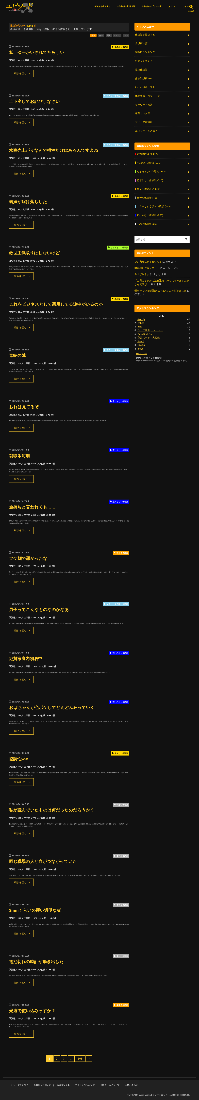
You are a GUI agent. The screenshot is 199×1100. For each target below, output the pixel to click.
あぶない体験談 (149, 163)
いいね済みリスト (145, 87)
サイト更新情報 (143, 122)
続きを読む (20, 73)
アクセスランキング (85, 1085)
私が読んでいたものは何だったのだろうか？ (51, 810)
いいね (117, 35)
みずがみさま (141, 274)
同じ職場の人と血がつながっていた (43, 861)
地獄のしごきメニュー (146, 268)
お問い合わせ (131, 1085)
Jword (140, 341)
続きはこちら (141, 354)
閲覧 (109, 35)
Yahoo (140, 323)
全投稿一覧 (141, 43)
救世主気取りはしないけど (34, 253)
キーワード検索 (143, 104)
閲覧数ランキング (145, 52)
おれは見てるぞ (24, 407)
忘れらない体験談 (150, 215)
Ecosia (141, 345)
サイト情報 (187, 6)
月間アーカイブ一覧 (109, 1085)
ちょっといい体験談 (151, 171)
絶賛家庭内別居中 (25, 658)
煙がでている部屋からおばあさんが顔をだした (160, 290)
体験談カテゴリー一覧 (152, 6)
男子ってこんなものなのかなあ (39, 609)
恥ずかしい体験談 (150, 180)
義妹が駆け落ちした (28, 201)
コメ (126, 35)
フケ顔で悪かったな (28, 558)
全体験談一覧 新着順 (126, 6)
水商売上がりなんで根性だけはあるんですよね (53, 150)
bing (139, 326)
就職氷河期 (19, 456)
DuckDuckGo (144, 334)
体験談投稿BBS (143, 78)
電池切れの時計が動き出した (36, 961)
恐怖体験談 (147, 154)
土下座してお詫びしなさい (34, 101)
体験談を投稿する (102, 6)
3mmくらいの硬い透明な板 (35, 910)
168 (80, 1058)
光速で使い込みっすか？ (32, 1011)
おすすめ (172, 6)
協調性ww (18, 759)
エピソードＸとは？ (146, 130)
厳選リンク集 (142, 113)
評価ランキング (143, 61)
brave (140, 348)
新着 (93, 35)
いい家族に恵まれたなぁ (148, 261)
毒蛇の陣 (17, 355)
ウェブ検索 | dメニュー (150, 330)
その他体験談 (147, 224)
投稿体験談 (141, 69)
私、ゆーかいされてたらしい (36, 52)
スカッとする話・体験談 (153, 206)
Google (141, 319)
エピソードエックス (160, 1095)
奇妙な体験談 (147, 198)
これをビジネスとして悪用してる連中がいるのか (56, 304)
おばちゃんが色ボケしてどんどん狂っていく (52, 707)
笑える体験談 (148, 189)
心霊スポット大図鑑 (148, 337)
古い (101, 35)
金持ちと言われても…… (32, 507)
